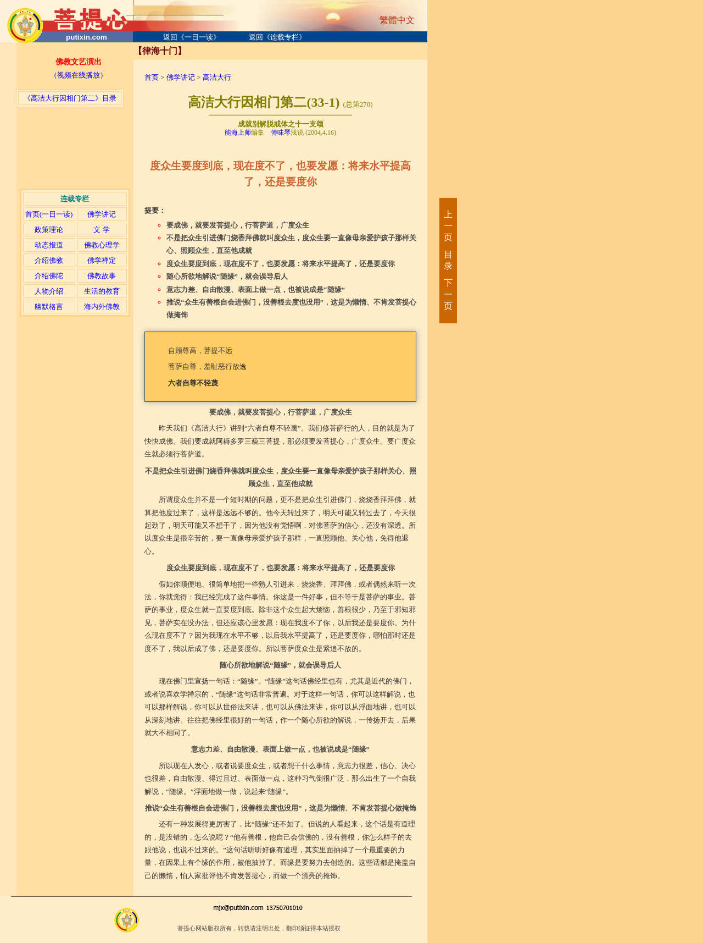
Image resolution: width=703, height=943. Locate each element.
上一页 (447, 225)
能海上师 (238, 132)
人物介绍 (49, 291)
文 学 (101, 229)
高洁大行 (217, 77)
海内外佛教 (102, 306)
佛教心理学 (102, 245)
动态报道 (49, 245)
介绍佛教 (49, 260)
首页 (151, 77)
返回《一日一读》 (191, 37)
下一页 (447, 294)
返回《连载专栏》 (277, 37)
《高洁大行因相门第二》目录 (70, 98)
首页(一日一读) (49, 214)
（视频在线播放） (78, 75)
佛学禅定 (101, 260)
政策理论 (49, 229)
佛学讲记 (101, 214)
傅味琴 (281, 132)
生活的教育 (102, 291)
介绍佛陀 (49, 276)
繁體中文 (397, 20)
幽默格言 (49, 306)
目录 (447, 260)
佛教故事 (101, 276)
